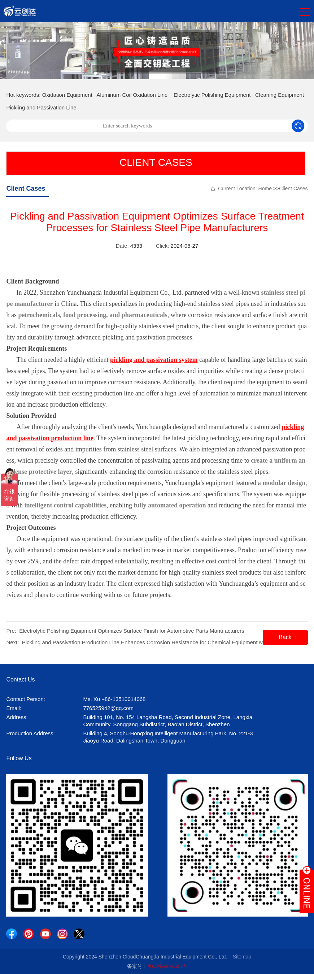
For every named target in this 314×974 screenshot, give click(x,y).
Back (285, 637)
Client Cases (293, 188)
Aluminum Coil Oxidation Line (132, 95)
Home (265, 188)
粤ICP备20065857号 (167, 966)
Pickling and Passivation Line (41, 107)
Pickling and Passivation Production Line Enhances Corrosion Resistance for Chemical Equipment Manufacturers (158, 642)
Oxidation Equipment (67, 95)
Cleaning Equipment (279, 95)
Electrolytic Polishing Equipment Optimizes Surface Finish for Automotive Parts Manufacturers (131, 631)
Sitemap (242, 957)
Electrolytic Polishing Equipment (212, 95)
